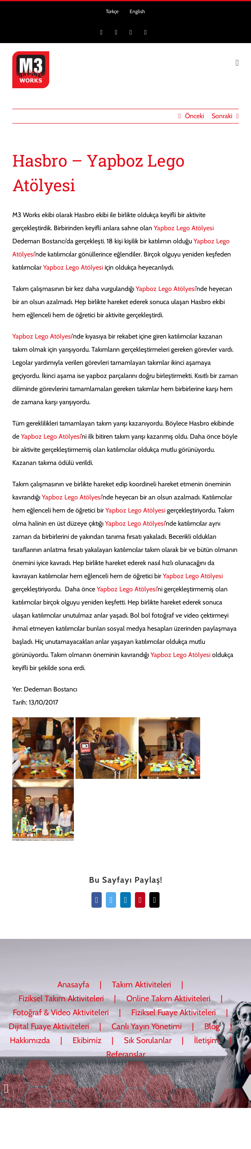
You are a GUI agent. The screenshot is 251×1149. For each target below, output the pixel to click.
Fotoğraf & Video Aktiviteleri (61, 1012)
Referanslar (125, 1054)
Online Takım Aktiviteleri (168, 998)
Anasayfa (73, 984)
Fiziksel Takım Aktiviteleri (61, 998)
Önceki (194, 116)
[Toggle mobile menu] (237, 63)
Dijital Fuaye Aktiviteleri (49, 1026)
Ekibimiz (87, 1040)
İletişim (206, 1040)
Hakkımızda (30, 1040)
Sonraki (222, 116)
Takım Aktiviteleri (141, 984)
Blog (212, 1026)
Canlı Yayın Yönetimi (147, 1026)
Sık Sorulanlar (147, 1040)
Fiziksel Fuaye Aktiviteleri (173, 1012)
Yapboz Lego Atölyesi (184, 228)
